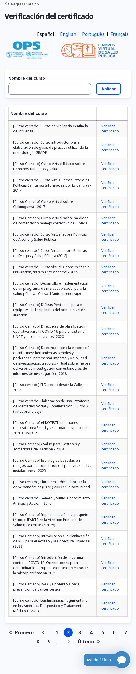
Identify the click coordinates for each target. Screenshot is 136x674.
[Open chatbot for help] (102, 659)
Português (93, 34)
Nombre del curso (26, 78)
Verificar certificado (110, 129)
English (68, 34)
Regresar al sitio (25, 4)
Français (120, 34)
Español (45, 34)
